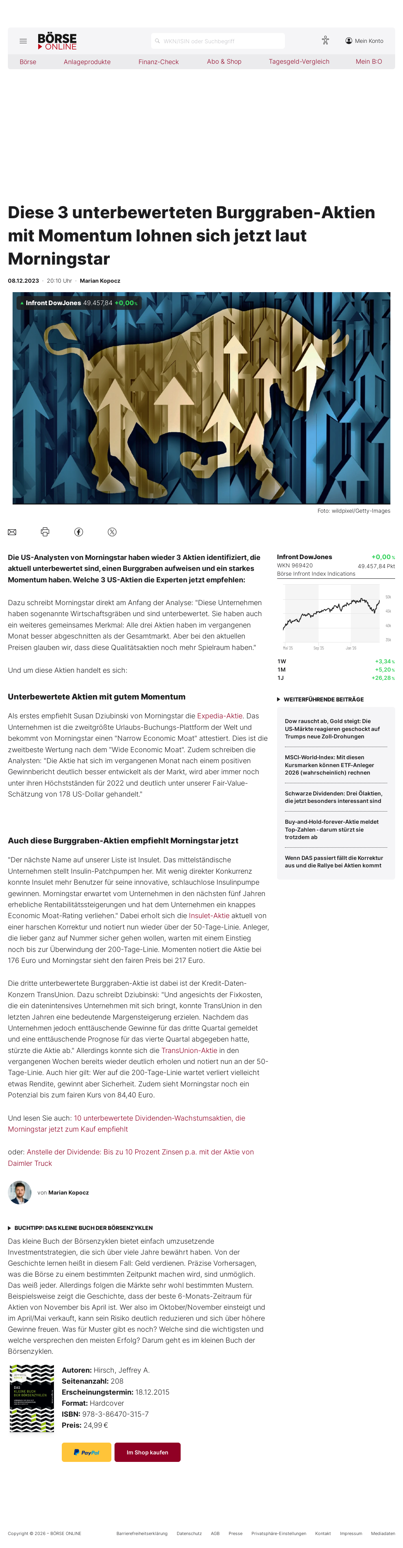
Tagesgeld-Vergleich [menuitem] (299, 61)
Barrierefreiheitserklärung (142, 1533)
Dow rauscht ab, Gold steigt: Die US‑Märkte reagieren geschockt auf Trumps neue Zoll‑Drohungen (332, 729)
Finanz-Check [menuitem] (159, 62)
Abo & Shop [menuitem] (224, 61)
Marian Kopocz (68, 1192)
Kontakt (323, 1533)
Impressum (351, 1533)
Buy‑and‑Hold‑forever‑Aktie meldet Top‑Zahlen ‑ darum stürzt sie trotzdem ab (332, 829)
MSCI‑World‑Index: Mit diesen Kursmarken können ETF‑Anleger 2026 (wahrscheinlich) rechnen (329, 765)
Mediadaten (383, 1533)
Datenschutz (189, 1533)
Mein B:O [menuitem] (369, 61)
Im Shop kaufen (147, 1452)
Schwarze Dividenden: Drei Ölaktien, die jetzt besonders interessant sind (334, 797)
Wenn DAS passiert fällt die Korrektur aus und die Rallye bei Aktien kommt (334, 861)
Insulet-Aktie (209, 915)
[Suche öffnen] (218, 41)
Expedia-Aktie (219, 716)
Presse (235, 1533)
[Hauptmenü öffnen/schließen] (23, 41)
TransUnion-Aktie (189, 1050)
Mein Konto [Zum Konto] (364, 40)
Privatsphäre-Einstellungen (278, 1533)
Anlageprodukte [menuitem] (87, 62)
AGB (215, 1533)
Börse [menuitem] (28, 62)
